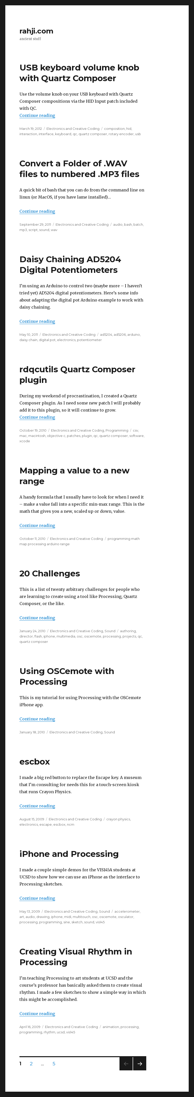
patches (73, 436)
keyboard (63, 134)
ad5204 (106, 334)
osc (80, 636)
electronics (66, 340)
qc (75, 134)
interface (46, 134)
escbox (34, 761)
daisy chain (28, 340)
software (136, 436)
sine (66, 922)
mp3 (23, 230)
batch (138, 224)
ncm (70, 824)
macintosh (36, 436)
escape (45, 824)
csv (135, 430)
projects (129, 636)
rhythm (49, 1032)
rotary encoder (121, 134)
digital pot (47, 340)
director (26, 636)
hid (128, 129)
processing (112, 636)
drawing (43, 917)
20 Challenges (49, 573)
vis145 (100, 922)
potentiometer (89, 340)
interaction (28, 134)
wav (54, 230)
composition (114, 129)
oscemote (92, 636)
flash (38, 636)
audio (118, 224)
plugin (87, 436)
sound (44, 230)
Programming (117, 430)
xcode (24, 441)
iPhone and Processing (69, 854)
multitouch (81, 917)
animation (111, 1027)
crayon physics (118, 819)
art (21, 917)
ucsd (61, 1032)
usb (138, 134)
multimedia (66, 636)
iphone (49, 636)
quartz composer (93, 134)
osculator (125, 917)
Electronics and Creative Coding (73, 129)
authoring (128, 631)
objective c (56, 436)
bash (128, 224)
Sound (110, 631)
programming (50, 922)
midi (67, 917)
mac (23, 436)
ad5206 (120, 334)
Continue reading (37, 115)
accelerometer (127, 911)
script (33, 230)
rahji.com (36, 31)
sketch (77, 922)
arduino (133, 334)
